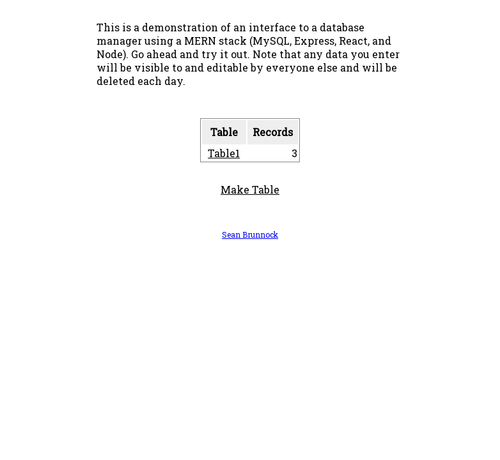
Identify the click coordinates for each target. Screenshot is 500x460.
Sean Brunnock (250, 234)
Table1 (224, 153)
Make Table (250, 189)
